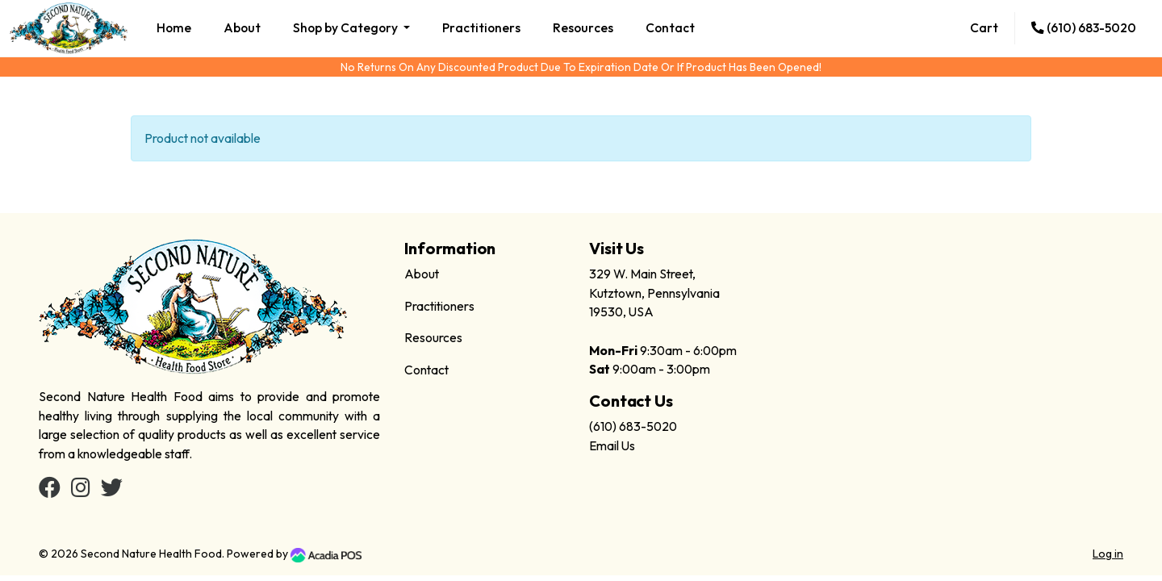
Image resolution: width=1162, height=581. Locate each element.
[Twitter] (112, 491)
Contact (670, 27)
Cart (984, 27)
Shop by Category (346, 27)
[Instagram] (80, 491)
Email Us (612, 445)
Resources (583, 27)
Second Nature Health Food (151, 553)
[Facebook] (50, 491)
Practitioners (481, 27)
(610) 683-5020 (1083, 27)
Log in (1108, 553)
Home (174, 27)
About (242, 27)
